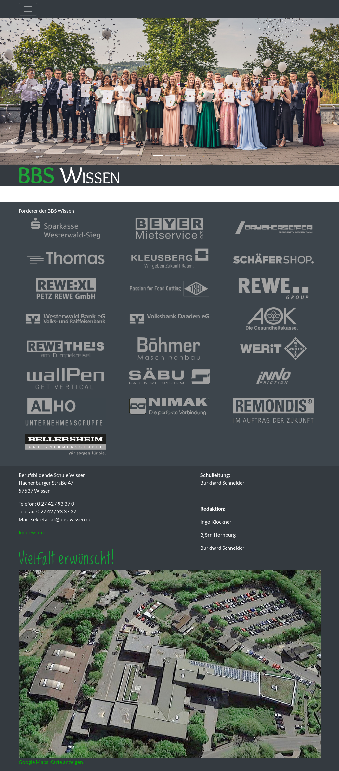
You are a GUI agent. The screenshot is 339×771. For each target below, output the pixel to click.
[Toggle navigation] (28, 9)
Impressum (31, 532)
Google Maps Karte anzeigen (51, 762)
